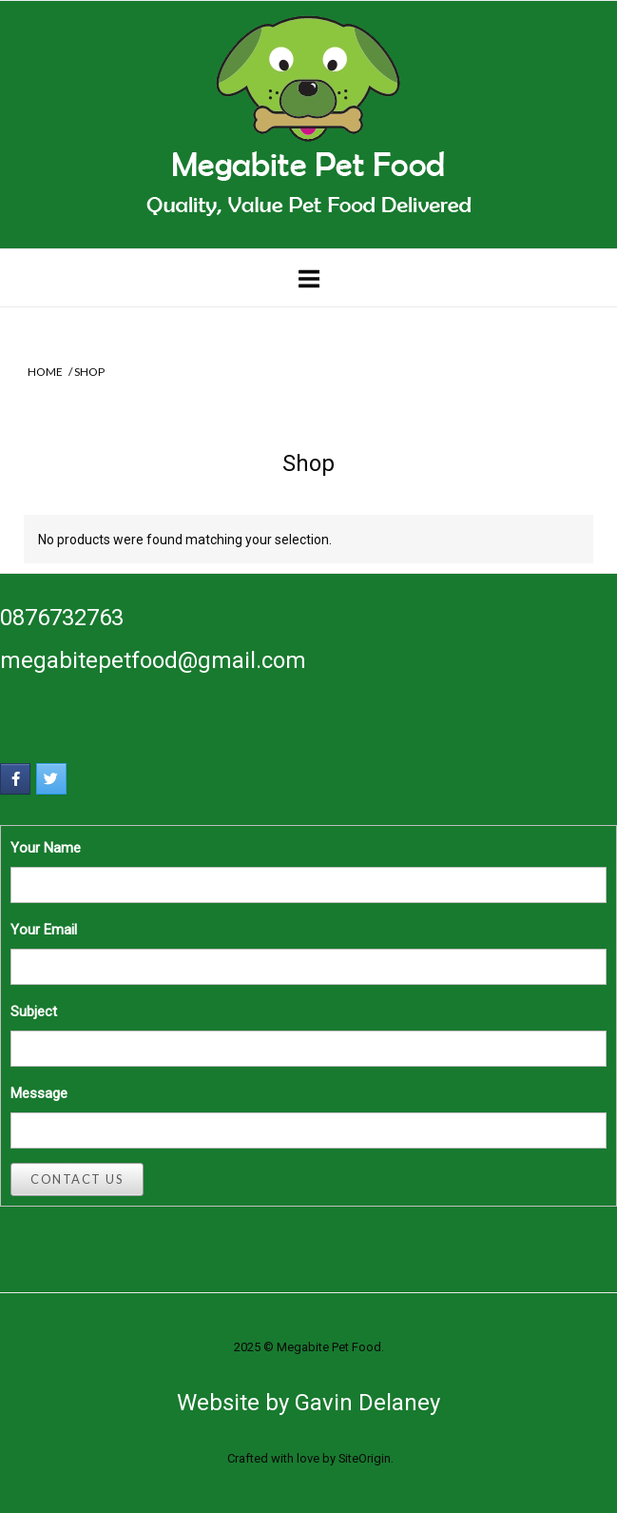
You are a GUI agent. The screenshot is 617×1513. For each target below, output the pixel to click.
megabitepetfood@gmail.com (153, 660)
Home (45, 371)
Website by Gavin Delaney (308, 1402)
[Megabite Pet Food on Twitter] (51, 779)
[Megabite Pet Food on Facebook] (15, 779)
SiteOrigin (364, 1458)
